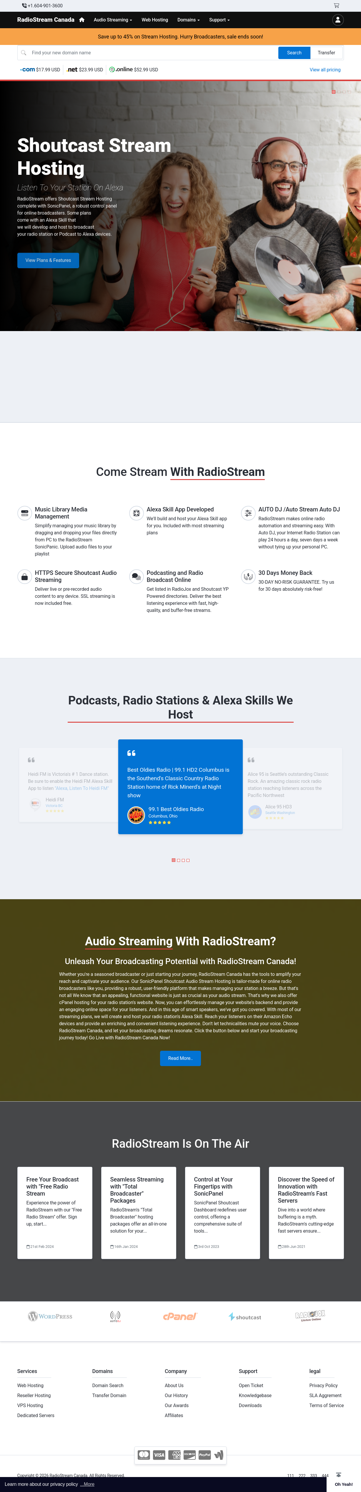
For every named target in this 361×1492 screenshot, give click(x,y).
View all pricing (325, 70)
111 (290, 1475)
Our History (176, 1395)
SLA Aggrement (325, 1395)
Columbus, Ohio (163, 816)
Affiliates (174, 1415)
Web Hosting (30, 1385)
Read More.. (180, 1058)
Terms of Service (326, 1405)
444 (325, 1475)
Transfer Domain (109, 1395)
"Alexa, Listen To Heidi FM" (82, 788)
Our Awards (177, 1405)
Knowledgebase (255, 1395)
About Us (174, 1385)
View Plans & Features (48, 269)
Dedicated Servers (35, 1415)
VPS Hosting (30, 1405)
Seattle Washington (280, 813)
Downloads (250, 1405)
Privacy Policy (323, 1385)
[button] (333, 92)
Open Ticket (251, 1385)
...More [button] (87, 1484)
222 (302, 1475)
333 (313, 1475)
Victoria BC (54, 806)
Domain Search (107, 1385)
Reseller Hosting (34, 1395)
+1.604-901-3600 (42, 6)
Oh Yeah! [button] (344, 1484)
